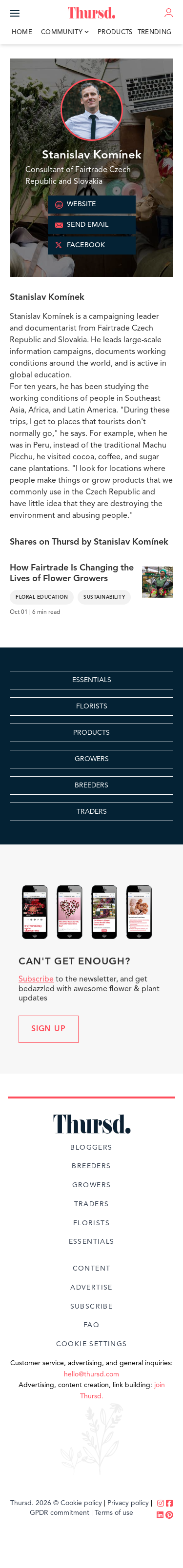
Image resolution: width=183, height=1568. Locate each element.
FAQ (91, 1325)
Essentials (92, 1241)
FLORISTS (91, 706)
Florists (91, 1223)
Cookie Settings (91, 1344)
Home (22, 32)
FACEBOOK (80, 246)
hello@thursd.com (91, 1374)
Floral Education (42, 597)
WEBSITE (75, 205)
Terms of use (114, 1512)
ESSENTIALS (91, 680)
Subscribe (36, 979)
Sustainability (104, 597)
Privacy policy (128, 1503)
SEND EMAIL (81, 225)
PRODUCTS (91, 732)
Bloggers (91, 1147)
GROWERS (92, 759)
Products (115, 32)
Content (92, 1268)
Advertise (91, 1287)
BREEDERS (91, 785)
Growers (91, 1185)
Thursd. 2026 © (34, 1503)
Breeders (91, 1166)
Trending (155, 32)
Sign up (48, 1029)
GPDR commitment (59, 1512)
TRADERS (92, 811)
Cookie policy (81, 1503)
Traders (91, 1204)
